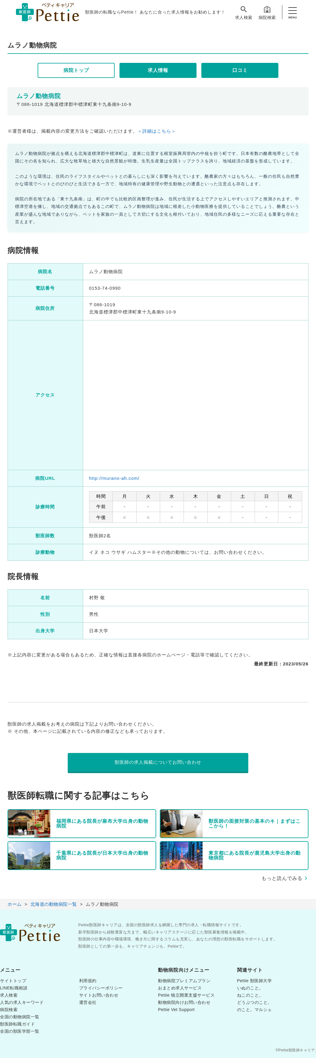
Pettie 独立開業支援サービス (186, 995)
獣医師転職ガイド (17, 1024)
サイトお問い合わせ (99, 995)
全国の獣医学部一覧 (19, 1031)
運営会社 (88, 1002)
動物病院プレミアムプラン (184, 980)
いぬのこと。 (250, 988)
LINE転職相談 (13, 988)
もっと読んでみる (282, 878)
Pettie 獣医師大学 (254, 980)
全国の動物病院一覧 (19, 1016)
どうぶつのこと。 (254, 1002)
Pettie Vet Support (176, 1009)
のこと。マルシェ (254, 1009)
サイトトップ (13, 980)
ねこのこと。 (250, 995)
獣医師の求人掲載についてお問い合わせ (158, 762)
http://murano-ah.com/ (114, 478)
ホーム (15, 904)
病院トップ (76, 70)
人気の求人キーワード (22, 1002)
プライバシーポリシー (101, 988)
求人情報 (158, 70)
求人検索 (243, 12)
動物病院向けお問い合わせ (184, 1002)
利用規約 (88, 980)
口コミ (240, 70)
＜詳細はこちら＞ (157, 131)
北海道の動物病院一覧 (53, 904)
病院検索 (267, 12)
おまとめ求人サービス (180, 988)
